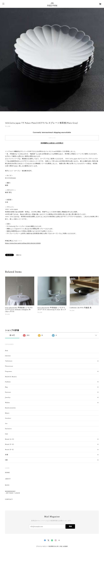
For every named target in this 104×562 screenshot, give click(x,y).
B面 (6, 460)
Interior (8, 356)
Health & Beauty (11, 376)
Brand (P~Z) (9, 449)
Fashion (7, 382)
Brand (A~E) (9, 439)
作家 (6, 455)
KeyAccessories (10, 408)
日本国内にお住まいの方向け (52, 143)
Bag (6, 387)
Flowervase (9, 366)
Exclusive (8, 428)
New (6, 350)
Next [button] (102, 59)
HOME (7, 472)
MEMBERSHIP (10, 491)
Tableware (8, 361)
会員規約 (65, 546)
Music (7, 413)
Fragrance (8, 371)
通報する (18, 255)
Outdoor (8, 418)
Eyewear (8, 392)
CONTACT (9, 499)
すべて (12, 335)
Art (6, 423)
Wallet (7, 402)
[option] (52, 59)
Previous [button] (2, 59)
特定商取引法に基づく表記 (56, 546)
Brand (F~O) (9, 444)
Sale (6, 434)
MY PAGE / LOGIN (13, 493)
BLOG (7, 485)
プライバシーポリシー (42, 546)
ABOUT (8, 479)
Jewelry (7, 397)
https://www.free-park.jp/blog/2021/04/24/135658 (23, 243)
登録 (70, 526)
